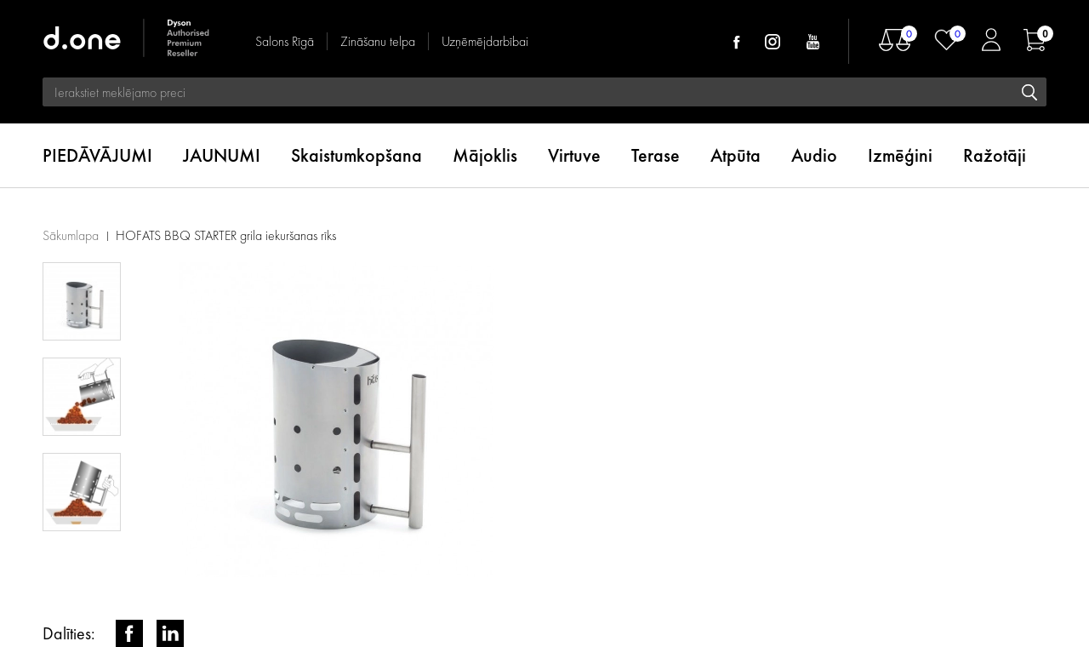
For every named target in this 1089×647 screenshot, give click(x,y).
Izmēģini (900, 155)
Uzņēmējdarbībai (485, 41)
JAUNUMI (221, 155)
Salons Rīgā (284, 41)
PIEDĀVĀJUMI (97, 155)
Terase (655, 155)
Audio (814, 155)
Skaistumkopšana (356, 155)
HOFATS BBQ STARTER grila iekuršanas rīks (226, 235)
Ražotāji (994, 155)
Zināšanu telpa (377, 41)
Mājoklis (485, 155)
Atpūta (735, 155)
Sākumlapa (71, 235)
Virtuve (574, 155)
